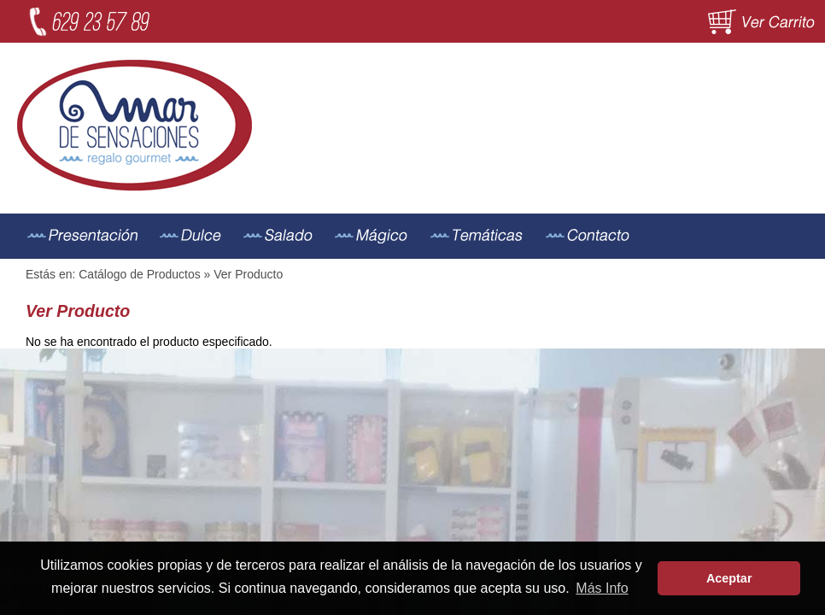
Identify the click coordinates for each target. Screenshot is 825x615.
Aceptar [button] (729, 578)
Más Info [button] (602, 588)
